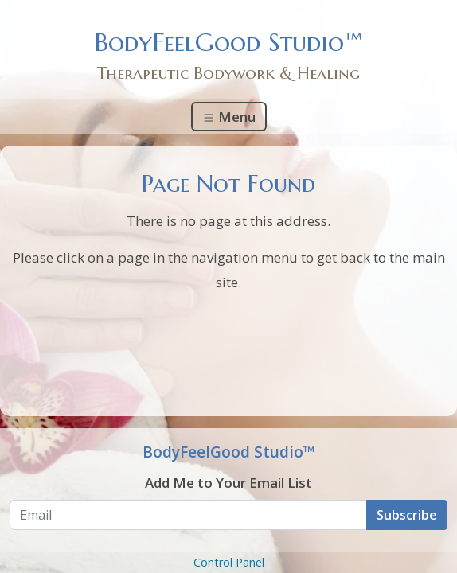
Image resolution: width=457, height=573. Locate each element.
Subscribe (407, 515)
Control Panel (228, 562)
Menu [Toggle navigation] (229, 116)
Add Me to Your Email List (228, 483)
